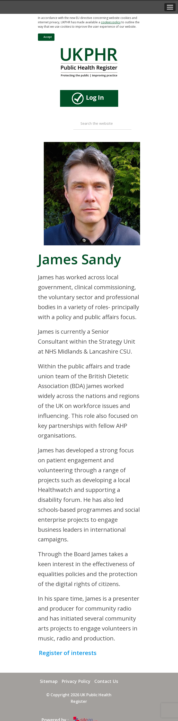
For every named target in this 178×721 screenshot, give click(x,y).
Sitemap (49, 681)
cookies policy (111, 22)
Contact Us (106, 681)
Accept (45, 37)
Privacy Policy (76, 681)
